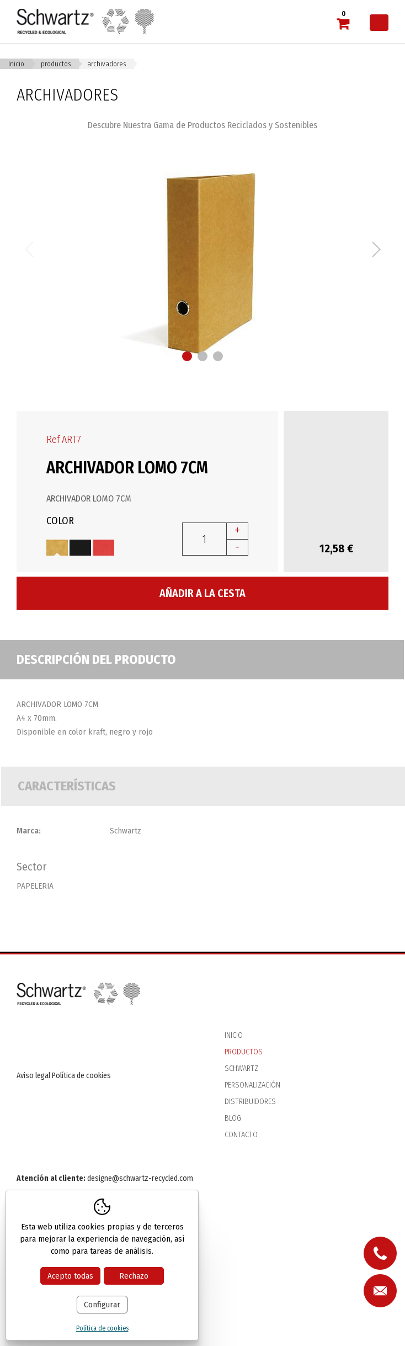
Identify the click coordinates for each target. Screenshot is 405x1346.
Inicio (16, 64)
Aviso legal (33, 1075)
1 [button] (187, 356)
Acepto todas (70, 1276)
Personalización (252, 1085)
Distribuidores (250, 1101)
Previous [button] (29, 249)
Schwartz (241, 1068)
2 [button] (202, 356)
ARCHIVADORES (106, 64)
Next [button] (376, 249)
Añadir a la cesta (202, 593)
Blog (233, 1118)
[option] (202, 249)
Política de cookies (81, 1075)
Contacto (241, 1134)
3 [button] (218, 356)
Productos (56, 64)
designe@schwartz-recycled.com (140, 1178)
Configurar (102, 1305)
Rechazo (133, 1276)
